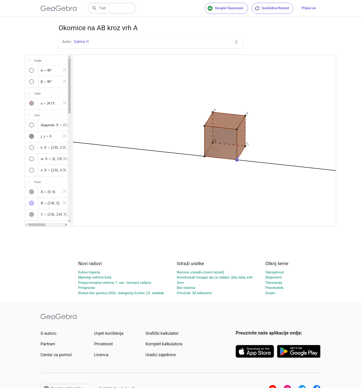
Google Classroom (225, 8)
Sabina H (81, 41)
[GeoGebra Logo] (59, 8)
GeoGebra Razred (271, 8)
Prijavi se (309, 8)
